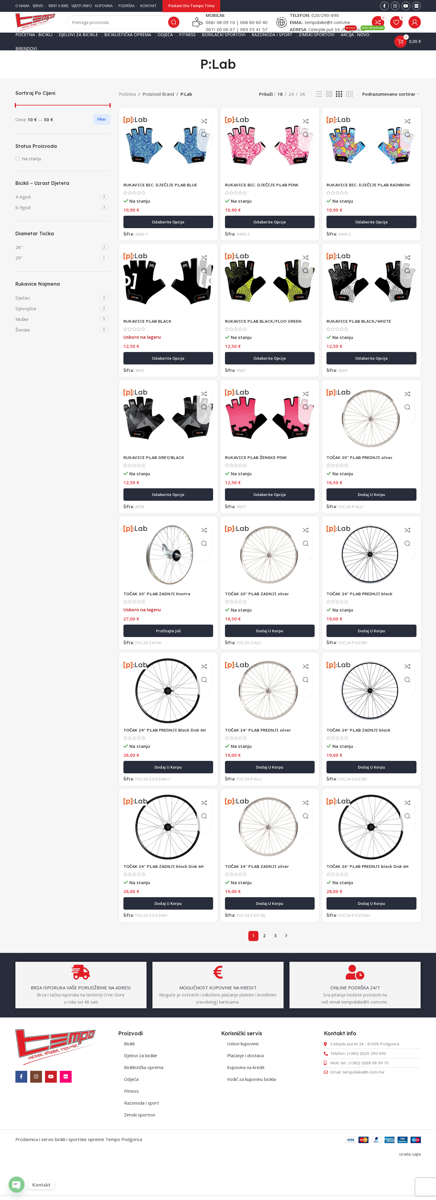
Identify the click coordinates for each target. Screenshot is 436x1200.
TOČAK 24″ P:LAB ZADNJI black (364, 752)
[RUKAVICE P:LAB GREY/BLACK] (167, 438)
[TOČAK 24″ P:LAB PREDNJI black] (372, 576)
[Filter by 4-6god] (56, 208)
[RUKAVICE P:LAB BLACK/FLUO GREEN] (270, 301)
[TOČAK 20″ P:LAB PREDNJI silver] (372, 438)
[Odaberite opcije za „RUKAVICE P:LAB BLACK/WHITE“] (372, 376)
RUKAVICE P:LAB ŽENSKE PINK (260, 477)
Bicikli (129, 1080)
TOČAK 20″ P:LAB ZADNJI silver (261, 614)
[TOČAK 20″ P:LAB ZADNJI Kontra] (167, 576)
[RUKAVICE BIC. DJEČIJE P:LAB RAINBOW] (372, 156)
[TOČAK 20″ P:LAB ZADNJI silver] (270, 576)
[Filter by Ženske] (56, 341)
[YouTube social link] (405, 5)
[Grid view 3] (339, 106)
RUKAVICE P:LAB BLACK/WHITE (364, 339)
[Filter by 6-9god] (56, 219)
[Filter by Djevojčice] (56, 320)
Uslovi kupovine (243, 1080)
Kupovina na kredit (246, 1104)
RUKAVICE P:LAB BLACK (149, 339)
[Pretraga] (133, 28)
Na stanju (31, 170)
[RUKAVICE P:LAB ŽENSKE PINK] (270, 438)
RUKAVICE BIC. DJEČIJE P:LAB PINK (266, 195)
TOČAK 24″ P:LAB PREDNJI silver (262, 752)
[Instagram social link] (395, 5)
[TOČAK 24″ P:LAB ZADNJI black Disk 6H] (167, 858)
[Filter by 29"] (56, 269)
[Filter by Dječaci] (56, 309)
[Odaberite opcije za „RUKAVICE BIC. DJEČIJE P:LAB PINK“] (270, 238)
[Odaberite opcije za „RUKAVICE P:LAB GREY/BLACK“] (167, 514)
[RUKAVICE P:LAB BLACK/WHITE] (372, 300)
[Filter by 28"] (56, 259)
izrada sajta (410, 1190)
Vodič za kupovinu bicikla (251, 1116)
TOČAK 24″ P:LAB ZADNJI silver (261, 896)
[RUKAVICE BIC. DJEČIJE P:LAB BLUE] (167, 156)
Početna (127, 106)
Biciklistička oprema (143, 1104)
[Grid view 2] (329, 106)
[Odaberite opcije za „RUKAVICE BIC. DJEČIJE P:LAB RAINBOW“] (372, 238)
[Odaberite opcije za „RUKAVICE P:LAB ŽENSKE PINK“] (270, 514)
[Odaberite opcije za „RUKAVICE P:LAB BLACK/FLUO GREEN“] (270, 376)
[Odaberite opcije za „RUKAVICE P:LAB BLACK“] (167, 376)
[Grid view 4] (349, 106)
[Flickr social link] (416, 5)
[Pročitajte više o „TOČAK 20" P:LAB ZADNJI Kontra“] (167, 652)
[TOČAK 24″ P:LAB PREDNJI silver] (270, 714)
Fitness (131, 1127)
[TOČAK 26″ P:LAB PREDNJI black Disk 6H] (372, 858)
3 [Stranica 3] (275, 972)
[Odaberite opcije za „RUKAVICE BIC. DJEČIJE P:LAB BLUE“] (167, 238)
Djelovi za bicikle (140, 1092)
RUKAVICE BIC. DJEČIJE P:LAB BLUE (163, 195)
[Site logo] (45, 28)
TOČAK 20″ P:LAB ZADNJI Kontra (160, 614)
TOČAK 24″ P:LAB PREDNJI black (365, 614)
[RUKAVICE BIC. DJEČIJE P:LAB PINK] (270, 157)
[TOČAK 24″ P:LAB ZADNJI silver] (270, 858)
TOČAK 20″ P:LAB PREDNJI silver (365, 477)
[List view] (319, 106)
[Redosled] (391, 106)
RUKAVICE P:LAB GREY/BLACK (157, 477)
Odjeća (131, 1116)
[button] (372, 514)
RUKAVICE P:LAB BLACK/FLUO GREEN (268, 339)
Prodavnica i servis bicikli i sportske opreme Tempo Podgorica (78, 1176)
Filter (101, 131)
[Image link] (55, 1083)
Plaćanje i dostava (245, 1092)
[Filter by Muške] (56, 331)
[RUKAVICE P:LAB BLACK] (167, 300)
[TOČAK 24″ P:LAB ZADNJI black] (372, 714)
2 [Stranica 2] (264, 972)
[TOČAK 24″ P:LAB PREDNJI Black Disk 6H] (167, 714)
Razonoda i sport (141, 1139)
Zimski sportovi (139, 1151)
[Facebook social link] (384, 5)
